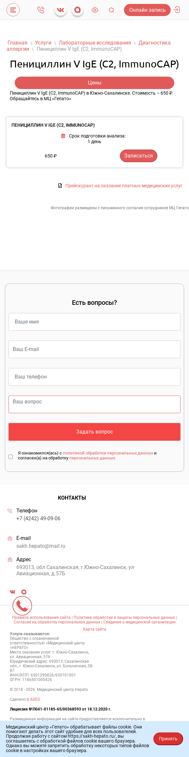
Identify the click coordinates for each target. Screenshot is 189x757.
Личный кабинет (176, 10)
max (77, 10)
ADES (35, 699)
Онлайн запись (147, 10)
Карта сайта (94, 629)
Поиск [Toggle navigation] (111, 10)
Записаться (138, 156)
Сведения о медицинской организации (139, 622)
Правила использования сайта (41, 617)
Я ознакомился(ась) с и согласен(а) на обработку (87, 455)
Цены (94, 83)
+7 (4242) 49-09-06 (41, 10)
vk (60, 10)
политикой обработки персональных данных (108, 453)
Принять (168, 738)
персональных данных (92, 457)
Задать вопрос (94, 432)
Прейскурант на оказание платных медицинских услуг (123, 186)
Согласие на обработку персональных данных (57, 622)
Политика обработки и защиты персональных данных (124, 617)
